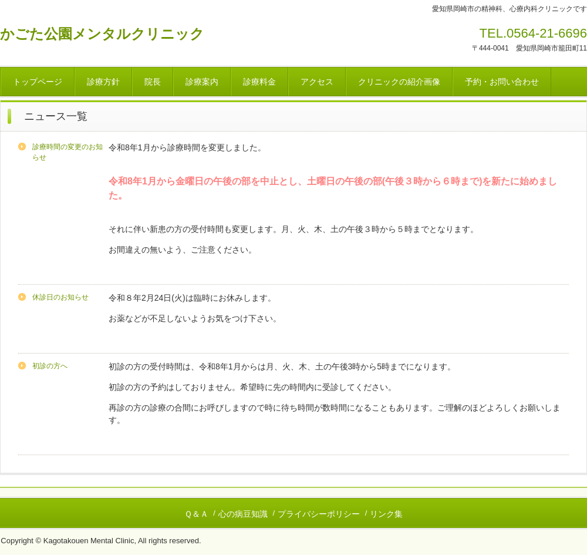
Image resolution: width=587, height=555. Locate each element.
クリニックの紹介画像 (399, 81)
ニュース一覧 (55, 116)
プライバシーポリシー (319, 514)
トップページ (37, 81)
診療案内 (201, 81)
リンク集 (386, 514)
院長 (152, 81)
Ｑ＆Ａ (196, 514)
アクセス (317, 81)
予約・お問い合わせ (502, 81)
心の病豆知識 (243, 514)
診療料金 (259, 81)
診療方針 (103, 81)
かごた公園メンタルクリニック (102, 34)
